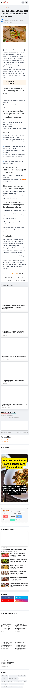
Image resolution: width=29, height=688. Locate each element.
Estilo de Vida (13, 678)
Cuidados (21, 676)
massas (12, 684)
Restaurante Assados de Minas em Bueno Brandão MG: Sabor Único (14, 405)
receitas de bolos (7, 687)
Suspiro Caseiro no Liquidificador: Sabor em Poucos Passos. (18, 572)
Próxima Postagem (22, 432)
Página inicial (4, 7)
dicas (9, 7)
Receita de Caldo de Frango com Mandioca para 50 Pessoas (18, 566)
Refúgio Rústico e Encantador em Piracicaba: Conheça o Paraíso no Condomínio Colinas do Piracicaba (13, 333)
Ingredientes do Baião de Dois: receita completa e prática (14, 357)
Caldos (4, 676)
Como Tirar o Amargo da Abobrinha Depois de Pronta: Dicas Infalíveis (18, 560)
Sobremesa (15, 681)
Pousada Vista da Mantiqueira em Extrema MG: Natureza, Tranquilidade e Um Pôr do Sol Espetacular (13, 307)
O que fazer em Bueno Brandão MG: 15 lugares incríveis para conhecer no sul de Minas (7, 644)
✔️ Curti (13, 520)
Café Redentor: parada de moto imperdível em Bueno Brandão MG (13, 381)
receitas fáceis (18, 687)
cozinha (24, 681)
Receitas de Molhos (6, 439)
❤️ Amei (5, 516)
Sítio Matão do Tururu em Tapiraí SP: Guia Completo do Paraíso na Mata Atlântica (7, 663)
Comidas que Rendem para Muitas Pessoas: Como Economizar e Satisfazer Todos (13, 550)
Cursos (4, 678)
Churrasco (12, 676)
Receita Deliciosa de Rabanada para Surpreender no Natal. (18, 578)
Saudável (5, 681)
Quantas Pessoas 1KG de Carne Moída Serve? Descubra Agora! (17, 554)
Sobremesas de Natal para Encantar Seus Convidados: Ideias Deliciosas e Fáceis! (19, 585)
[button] (2, 2)
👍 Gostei (19, 516)
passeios (20, 684)
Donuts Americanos (6, 441)
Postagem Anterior (7, 432)
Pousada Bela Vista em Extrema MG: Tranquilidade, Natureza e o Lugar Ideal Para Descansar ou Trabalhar (7, 627)
